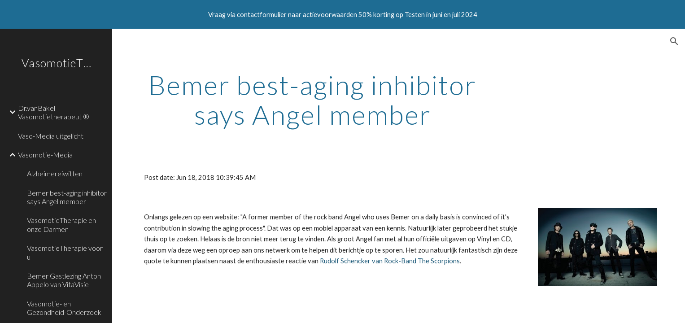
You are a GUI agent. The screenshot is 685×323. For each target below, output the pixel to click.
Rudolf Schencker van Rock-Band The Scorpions (390, 261)
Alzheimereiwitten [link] (55, 173)
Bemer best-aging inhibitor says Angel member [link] (67, 196)
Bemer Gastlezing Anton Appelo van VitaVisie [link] (64, 279)
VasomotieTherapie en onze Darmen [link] (61, 224)
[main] (312, 99)
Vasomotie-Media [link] (45, 154)
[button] (674, 41)
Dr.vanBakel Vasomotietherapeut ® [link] (53, 112)
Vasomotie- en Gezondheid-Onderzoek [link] (64, 307)
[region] (342, 14)
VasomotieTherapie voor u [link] (65, 252)
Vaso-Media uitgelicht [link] (50, 135)
